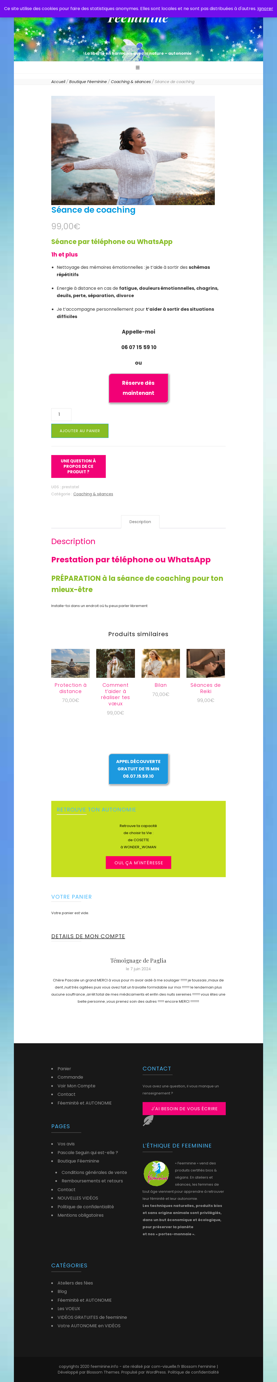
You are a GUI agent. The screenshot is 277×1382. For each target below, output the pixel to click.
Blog (62, 1291)
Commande (70, 1077)
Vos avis (66, 1144)
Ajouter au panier (80, 431)
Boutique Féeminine (78, 1161)
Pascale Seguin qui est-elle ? (88, 1152)
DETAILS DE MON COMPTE (88, 936)
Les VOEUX (69, 1308)
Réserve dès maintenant (138, 388)
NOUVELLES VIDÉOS (78, 1198)
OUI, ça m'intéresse (139, 863)
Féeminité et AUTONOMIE (85, 1103)
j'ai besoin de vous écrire (184, 1109)
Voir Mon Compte (76, 1086)
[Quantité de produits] (61, 414)
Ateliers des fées (75, 1283)
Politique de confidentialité (86, 1207)
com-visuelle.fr (166, 1366)
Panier (64, 1069)
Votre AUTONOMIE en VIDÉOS (89, 1326)
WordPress (156, 1372)
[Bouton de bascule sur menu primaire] (138, 68)
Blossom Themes (103, 1372)
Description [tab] (140, 521)
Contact (67, 1094)
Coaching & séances (93, 494)
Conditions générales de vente (94, 1172)
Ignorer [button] (265, 8)
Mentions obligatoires (81, 1215)
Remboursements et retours (92, 1181)
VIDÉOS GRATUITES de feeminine (92, 1317)
